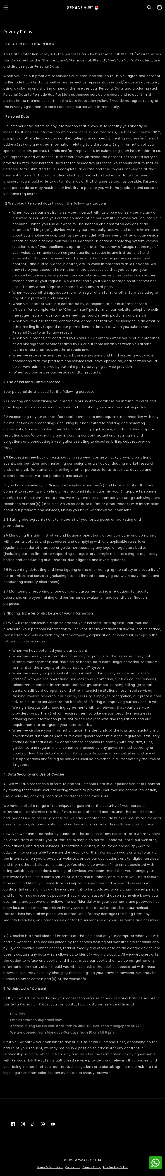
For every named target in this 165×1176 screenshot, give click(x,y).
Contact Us (72, 1167)
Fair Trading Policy (115, 1167)
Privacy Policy (91, 1167)
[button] (6, 7)
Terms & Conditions (50, 1167)
